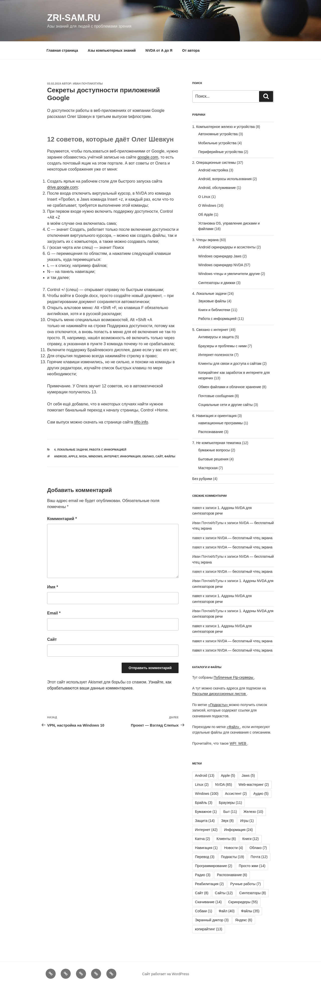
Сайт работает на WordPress (165, 974)
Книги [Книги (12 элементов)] (250, 839)
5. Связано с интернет (210, 330)
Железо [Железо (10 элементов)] (253, 812)
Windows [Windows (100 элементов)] (206, 794)
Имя (52, 587)
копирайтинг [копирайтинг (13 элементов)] (208, 929)
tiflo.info (141, 422)
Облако (148, 456)
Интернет (111, 456)
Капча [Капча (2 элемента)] (202, 839)
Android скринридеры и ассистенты (227, 247)
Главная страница (62, 50)
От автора (190, 50)
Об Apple (205, 215)
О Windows (207, 205)
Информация (130, 456)
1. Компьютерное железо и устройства (223, 127)
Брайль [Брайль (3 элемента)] (203, 803)
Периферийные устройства (220, 152)
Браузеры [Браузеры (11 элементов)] (230, 803)
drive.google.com (62, 187)
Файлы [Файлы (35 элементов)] (250, 911)
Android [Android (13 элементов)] (204, 775)
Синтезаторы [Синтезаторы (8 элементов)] (252, 893)
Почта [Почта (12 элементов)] (259, 857)
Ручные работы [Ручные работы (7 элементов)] (245, 884)
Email (53, 613)
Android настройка (213, 170)
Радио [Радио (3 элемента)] (202, 875)
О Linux (204, 197)
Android (60, 456)
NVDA (83, 456)
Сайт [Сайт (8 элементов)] (201, 893)
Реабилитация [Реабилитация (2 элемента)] (209, 884)
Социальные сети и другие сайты (225, 405)
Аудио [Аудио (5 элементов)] (261, 794)
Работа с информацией (107, 449)
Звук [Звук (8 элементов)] (227, 821)
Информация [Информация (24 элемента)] (238, 830)
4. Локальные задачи (71, 449)
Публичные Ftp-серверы (234, 677)
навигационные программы (220, 423)
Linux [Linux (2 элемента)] (202, 785)
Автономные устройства (218, 134)
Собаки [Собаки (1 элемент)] (203, 911)
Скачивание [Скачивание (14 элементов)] (208, 902)
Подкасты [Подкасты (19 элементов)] (232, 857)
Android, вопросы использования (225, 179)
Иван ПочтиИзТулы (88, 83)
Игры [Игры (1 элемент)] (247, 821)
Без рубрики (202, 479)
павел (197, 596)
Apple (73, 456)
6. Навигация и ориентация (214, 416)
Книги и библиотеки (214, 310)
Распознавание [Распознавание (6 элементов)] (232, 875)
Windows (96, 456)
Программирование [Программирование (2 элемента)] (213, 866)
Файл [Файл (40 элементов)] (226, 911)
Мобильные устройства (217, 143)
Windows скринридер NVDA (220, 265)
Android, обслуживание (217, 188)
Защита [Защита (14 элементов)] (205, 821)
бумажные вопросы (214, 450)
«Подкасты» (218, 705)
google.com (147, 157)
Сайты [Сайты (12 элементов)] (224, 893)
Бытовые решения (213, 459)
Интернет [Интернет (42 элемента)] (206, 830)
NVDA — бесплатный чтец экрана (244, 538)
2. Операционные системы (214, 163)
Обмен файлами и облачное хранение (229, 387)
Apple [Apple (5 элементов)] (228, 775)
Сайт (159, 456)
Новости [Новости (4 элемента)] (233, 848)
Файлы (169, 456)
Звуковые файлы (212, 301)
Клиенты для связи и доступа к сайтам (230, 364)
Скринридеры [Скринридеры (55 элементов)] (243, 902)
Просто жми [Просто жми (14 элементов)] (252, 866)
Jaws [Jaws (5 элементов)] (248, 775)
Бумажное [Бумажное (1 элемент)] (206, 812)
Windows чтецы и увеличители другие (229, 274)
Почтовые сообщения (216, 396)
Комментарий (62, 519)
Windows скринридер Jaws (220, 256)
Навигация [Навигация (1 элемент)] (206, 848)
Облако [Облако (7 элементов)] (258, 848)
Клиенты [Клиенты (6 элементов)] (226, 839)
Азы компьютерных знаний (112, 50)
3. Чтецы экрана (205, 240)
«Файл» (233, 727)
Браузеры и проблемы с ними (222, 346)
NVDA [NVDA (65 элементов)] (223, 785)
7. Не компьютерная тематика (216, 443)
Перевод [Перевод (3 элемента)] (204, 857)
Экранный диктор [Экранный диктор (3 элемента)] (212, 920)
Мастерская (208, 468)
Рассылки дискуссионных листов (219, 694)
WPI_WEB (238, 743)
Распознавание (210, 432)
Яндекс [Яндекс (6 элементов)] (243, 920)
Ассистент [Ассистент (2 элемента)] (236, 794)
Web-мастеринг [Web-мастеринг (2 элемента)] (253, 785)
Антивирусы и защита (216, 337)
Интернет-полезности (215, 355)
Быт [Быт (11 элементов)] (230, 812)
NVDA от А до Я (158, 50)
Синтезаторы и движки (216, 283)
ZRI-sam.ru (73, 18)
